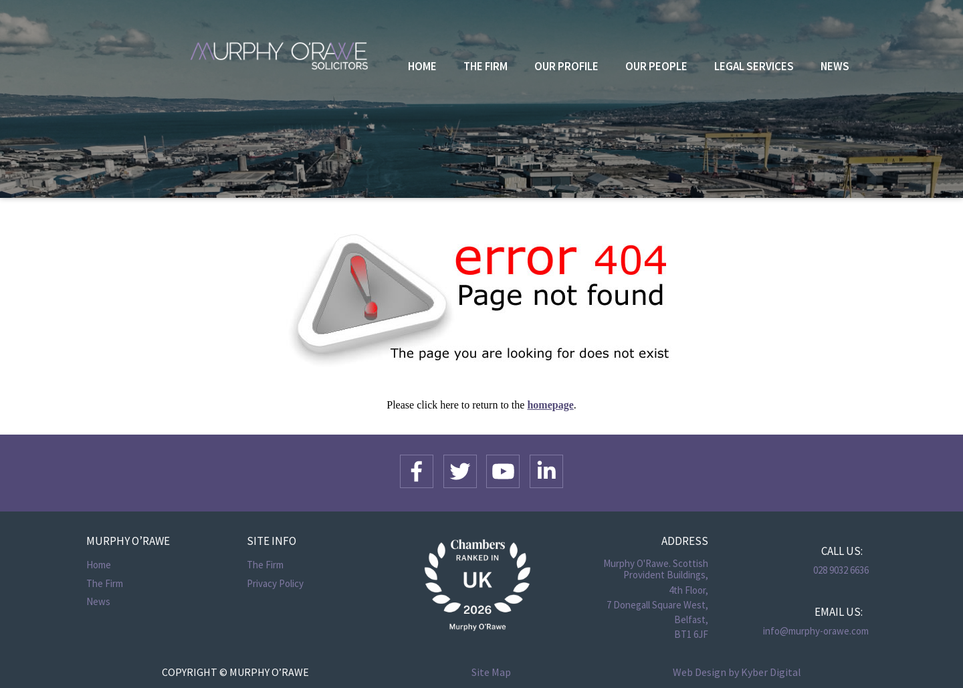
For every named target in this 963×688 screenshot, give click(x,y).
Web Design (699, 672)
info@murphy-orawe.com (816, 630)
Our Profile (566, 66)
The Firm (485, 66)
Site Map (491, 672)
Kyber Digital (771, 672)
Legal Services (754, 66)
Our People (656, 66)
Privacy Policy (275, 583)
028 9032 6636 (841, 570)
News (835, 66)
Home (422, 66)
